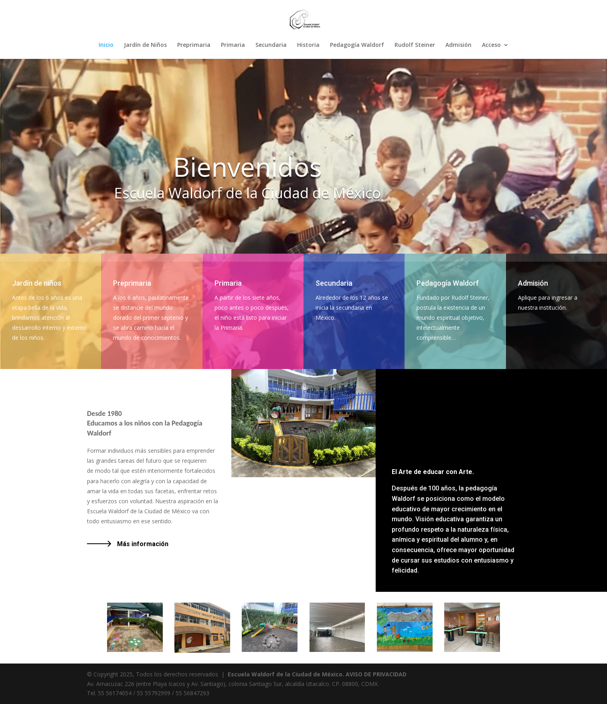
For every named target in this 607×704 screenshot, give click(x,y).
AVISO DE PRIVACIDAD (376, 674)
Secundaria (271, 45)
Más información (142, 544)
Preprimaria (193, 45)
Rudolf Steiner (415, 45)
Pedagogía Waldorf (357, 45)
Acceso (491, 45)
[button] (469, 297)
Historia (308, 45)
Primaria (233, 45)
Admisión (458, 45)
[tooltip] (469, 297)
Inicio (106, 45)
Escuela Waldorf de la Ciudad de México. (286, 674)
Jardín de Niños (145, 45)
